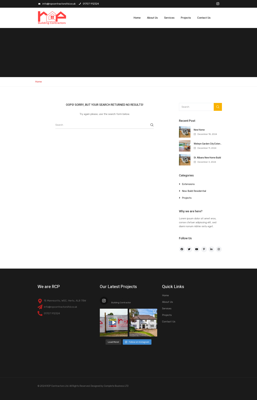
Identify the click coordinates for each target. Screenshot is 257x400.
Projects (186, 18)
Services (169, 18)
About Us (152, 18)
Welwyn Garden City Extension (209, 143)
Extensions (188, 184)
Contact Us (203, 18)
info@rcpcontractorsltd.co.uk (59, 3)
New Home (199, 130)
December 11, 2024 (207, 148)
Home (137, 18)
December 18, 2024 (207, 134)
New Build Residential (194, 191)
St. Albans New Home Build (207, 157)
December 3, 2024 (207, 162)
